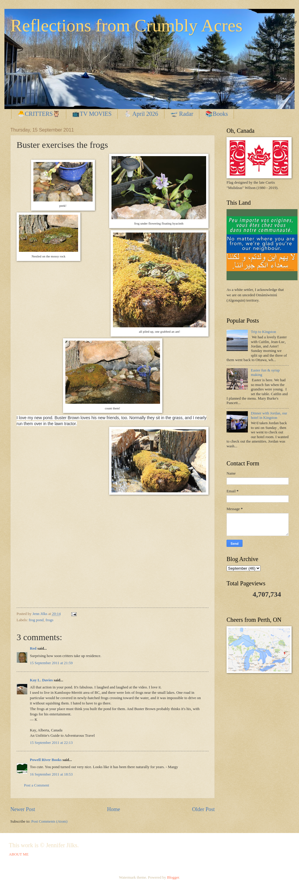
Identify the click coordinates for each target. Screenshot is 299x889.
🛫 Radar (181, 113)
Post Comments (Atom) (49, 821)
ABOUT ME (19, 854)
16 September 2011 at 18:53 (51, 774)
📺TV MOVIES (91, 113)
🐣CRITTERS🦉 (38, 113)
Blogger (173, 877)
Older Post (203, 809)
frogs (49, 620)
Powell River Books (46, 760)
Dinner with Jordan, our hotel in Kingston (269, 415)
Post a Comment (36, 785)
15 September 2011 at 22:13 (51, 743)
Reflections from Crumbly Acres (126, 25)
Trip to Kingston (263, 332)
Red (33, 648)
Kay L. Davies (41, 680)
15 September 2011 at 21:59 (51, 663)
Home (113, 809)
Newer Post (22, 809)
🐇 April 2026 (141, 113)
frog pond (36, 620)
